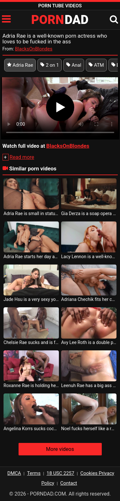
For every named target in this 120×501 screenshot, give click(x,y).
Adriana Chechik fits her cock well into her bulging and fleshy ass (88, 299)
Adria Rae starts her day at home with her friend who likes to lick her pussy (31, 256)
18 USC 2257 (60, 473)
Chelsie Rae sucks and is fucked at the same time (31, 342)
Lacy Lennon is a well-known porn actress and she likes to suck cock (88, 256)
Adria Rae (20, 65)
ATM (96, 65)
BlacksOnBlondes (33, 49)
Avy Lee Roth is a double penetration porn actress (88, 342)
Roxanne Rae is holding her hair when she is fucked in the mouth (31, 385)
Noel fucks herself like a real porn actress (88, 428)
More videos (60, 449)
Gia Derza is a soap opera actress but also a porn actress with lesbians (88, 213)
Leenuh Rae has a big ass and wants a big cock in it (88, 385)
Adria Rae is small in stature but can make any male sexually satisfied (31, 213)
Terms (34, 473)
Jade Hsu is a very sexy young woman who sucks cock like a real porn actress (31, 299)
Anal (73, 65)
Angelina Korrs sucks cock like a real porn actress (31, 428)
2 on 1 (49, 65)
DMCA (14, 473)
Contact (68, 483)
